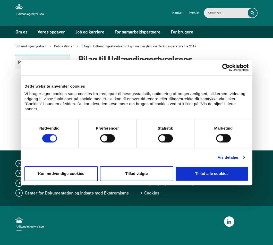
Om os (21, 32)
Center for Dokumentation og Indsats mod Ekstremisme (77, 193)
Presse (194, 13)
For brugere (182, 32)
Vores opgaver (51, 32)
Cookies (151, 193)
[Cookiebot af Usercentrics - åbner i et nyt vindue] (226, 67)
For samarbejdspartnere (137, 32)
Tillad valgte (136, 173)
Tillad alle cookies (211, 173)
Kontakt (178, 13)
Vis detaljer (228, 157)
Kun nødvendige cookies (61, 173)
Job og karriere (89, 32)
